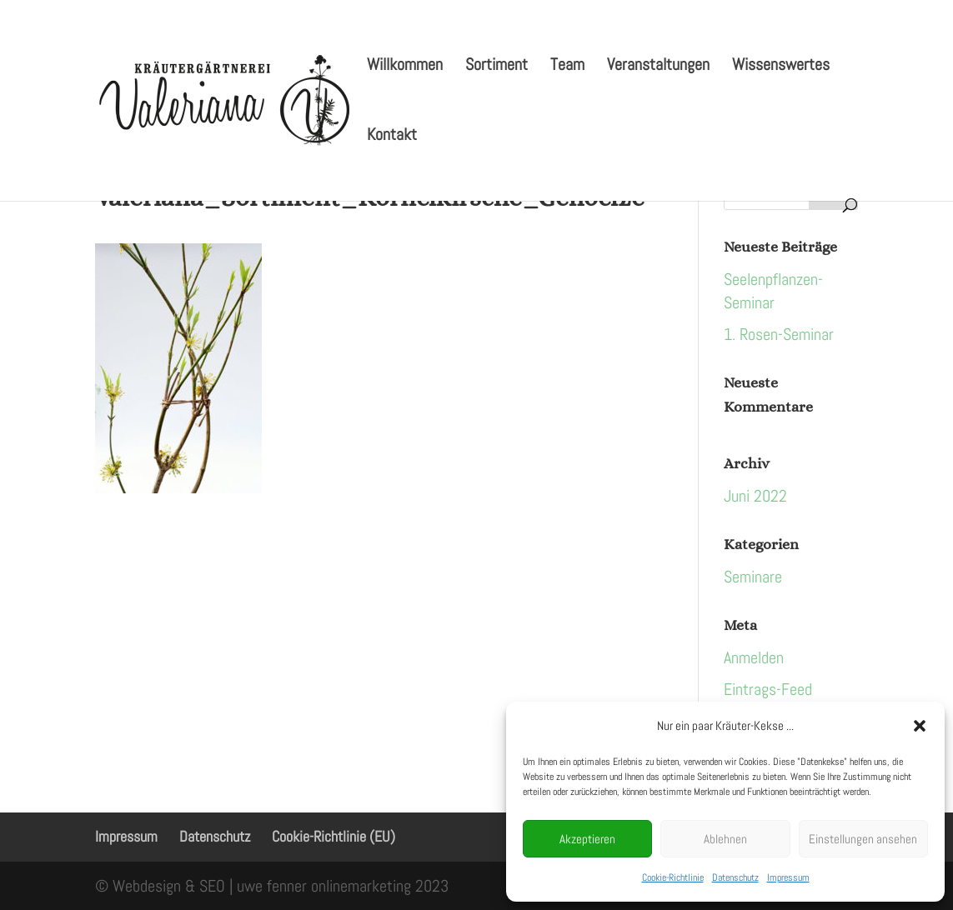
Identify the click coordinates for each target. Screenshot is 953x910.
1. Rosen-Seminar (779, 334)
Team (567, 66)
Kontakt (392, 136)
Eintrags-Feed (768, 689)
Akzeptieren (587, 839)
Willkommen (405, 66)
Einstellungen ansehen (863, 839)
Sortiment (496, 66)
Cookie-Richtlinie (673, 877)
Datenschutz (735, 877)
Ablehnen (725, 839)
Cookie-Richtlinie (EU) (333, 836)
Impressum (788, 877)
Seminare (753, 577)
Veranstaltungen (658, 66)
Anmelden (754, 657)
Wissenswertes (781, 66)
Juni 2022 (755, 496)
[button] (919, 726)
